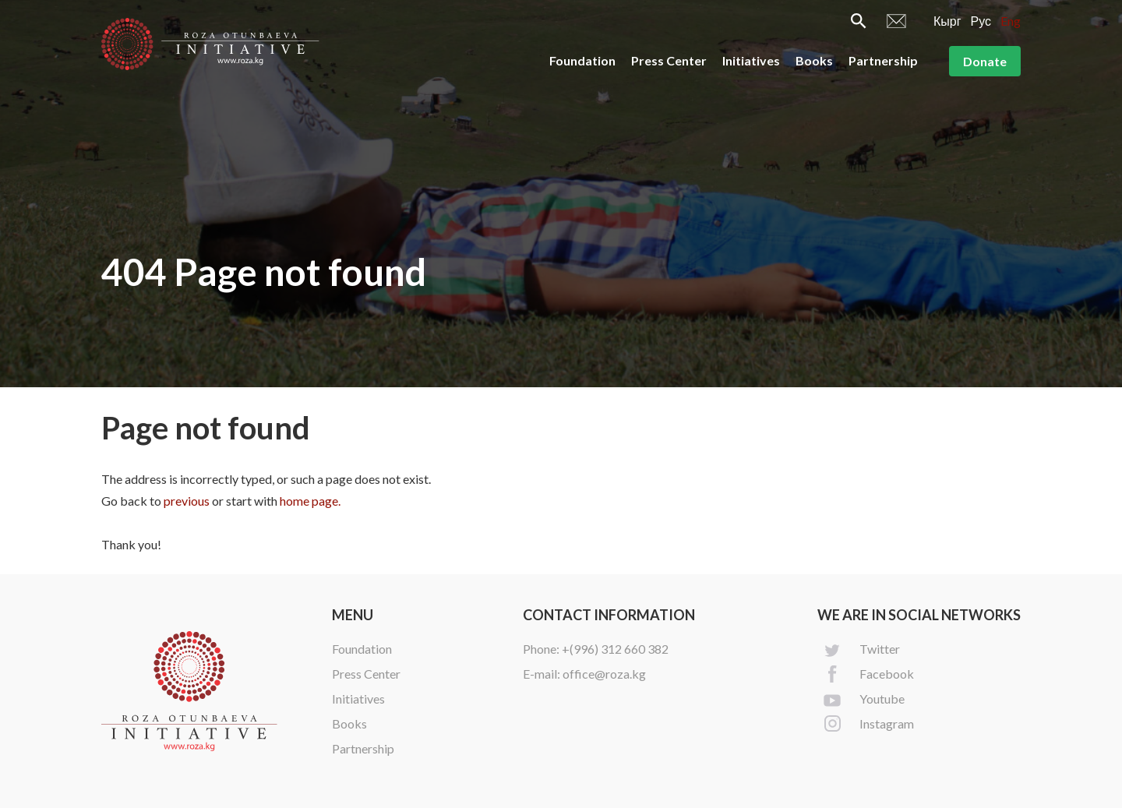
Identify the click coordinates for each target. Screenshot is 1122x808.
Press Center (669, 60)
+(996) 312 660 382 (615, 648)
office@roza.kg (604, 673)
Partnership (883, 60)
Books (814, 60)
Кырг (947, 20)
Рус (981, 20)
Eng (1010, 20)
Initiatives (751, 60)
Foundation (582, 60)
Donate (985, 61)
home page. (310, 500)
